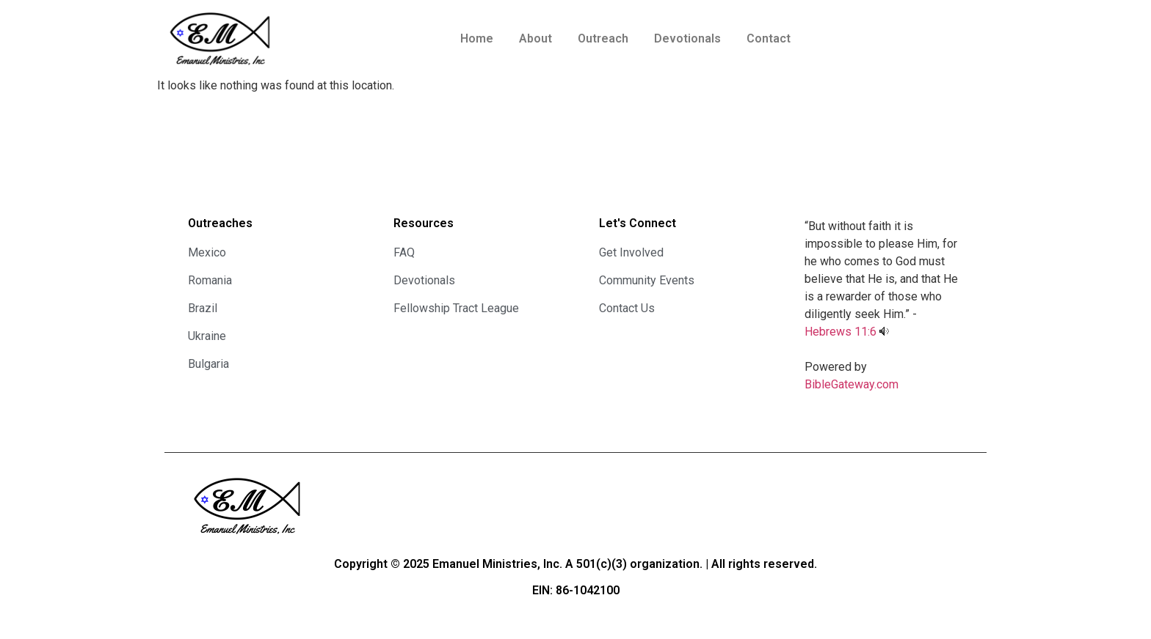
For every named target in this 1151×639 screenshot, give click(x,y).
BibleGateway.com (851, 384)
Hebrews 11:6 (840, 332)
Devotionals (687, 38)
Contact (769, 38)
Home (476, 38)
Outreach (603, 38)
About (535, 38)
